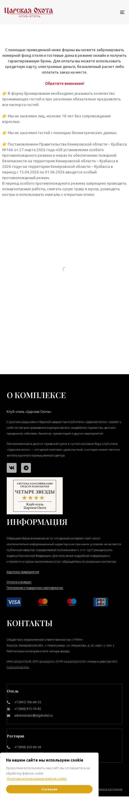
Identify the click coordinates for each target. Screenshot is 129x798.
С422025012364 (18, 667)
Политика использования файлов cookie (37, 779)
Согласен (49, 789)
